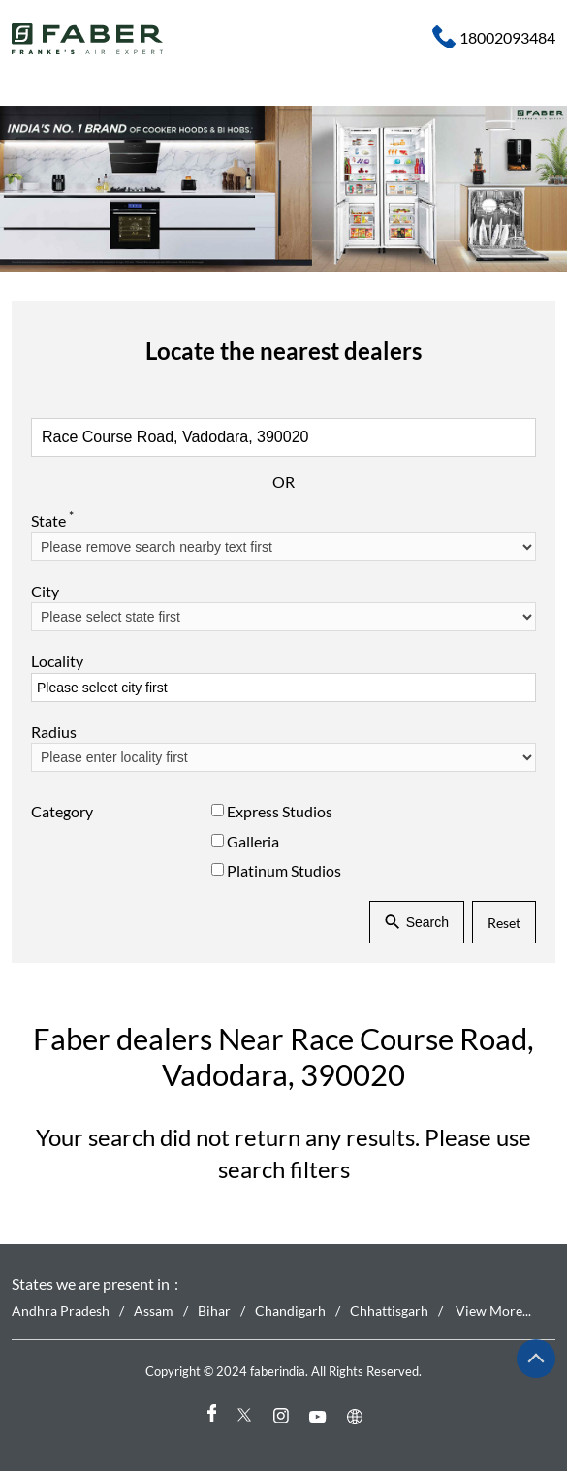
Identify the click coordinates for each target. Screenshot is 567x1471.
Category (62, 812)
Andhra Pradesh (61, 1310)
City (45, 591)
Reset (504, 922)
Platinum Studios (284, 870)
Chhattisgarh (389, 1310)
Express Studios (279, 812)
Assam (153, 1310)
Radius (54, 731)
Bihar (214, 1310)
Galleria (253, 841)
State (52, 519)
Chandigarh (290, 1310)
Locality (57, 662)
